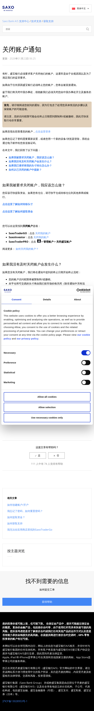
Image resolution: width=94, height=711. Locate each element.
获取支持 (48, 21)
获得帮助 (47, 602)
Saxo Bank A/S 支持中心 (15, 21)
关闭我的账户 (42, 233)
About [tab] (77, 299)
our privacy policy (27, 338)
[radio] (37, 455)
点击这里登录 (43, 131)
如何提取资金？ (16, 517)
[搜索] (47, 29)
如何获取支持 (15, 523)
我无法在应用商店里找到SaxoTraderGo (29, 529)
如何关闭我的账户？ (27, 249)
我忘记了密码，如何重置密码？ (25, 511)
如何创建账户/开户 (18, 505)
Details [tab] (47, 299)
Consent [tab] (16, 299)
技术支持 (36, 21)
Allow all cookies (47, 396)
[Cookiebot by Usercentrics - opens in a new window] (76, 291)
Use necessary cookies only (47, 417)
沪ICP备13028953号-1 (14, 701)
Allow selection (47, 407)
